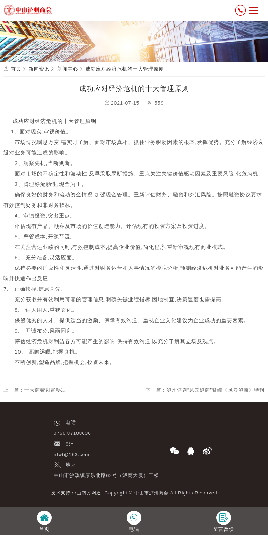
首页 (16, 69)
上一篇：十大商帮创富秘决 (34, 390)
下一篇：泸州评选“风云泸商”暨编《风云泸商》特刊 (205, 390)
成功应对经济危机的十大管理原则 (124, 69)
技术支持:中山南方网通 (76, 493)
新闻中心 (67, 69)
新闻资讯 (39, 69)
